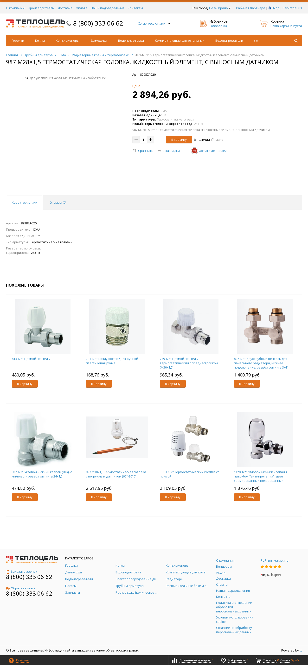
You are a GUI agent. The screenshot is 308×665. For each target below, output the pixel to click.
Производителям (41, 8)
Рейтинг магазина (275, 560)
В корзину (179, 139)
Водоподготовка (131, 40)
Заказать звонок (21, 571)
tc (301, 650)
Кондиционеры (67, 40)
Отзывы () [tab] (58, 202)
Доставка (65, 8)
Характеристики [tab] (24, 202)
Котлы (40, 40)
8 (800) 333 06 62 (98, 23)
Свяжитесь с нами (154, 23)
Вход (275, 8)
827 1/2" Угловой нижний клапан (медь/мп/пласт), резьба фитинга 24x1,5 (42, 474)
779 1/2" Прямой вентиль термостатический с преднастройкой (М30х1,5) (189, 362)
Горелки (18, 40)
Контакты (135, 8)
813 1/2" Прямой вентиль (31, 358)
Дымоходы (98, 40)
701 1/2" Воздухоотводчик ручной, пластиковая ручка (112, 360)
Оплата (81, 8)
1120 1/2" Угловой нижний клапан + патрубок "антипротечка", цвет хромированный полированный (260, 476)
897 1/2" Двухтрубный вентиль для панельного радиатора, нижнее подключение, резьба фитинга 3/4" (261, 362)
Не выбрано (220, 8)
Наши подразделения (107, 8)
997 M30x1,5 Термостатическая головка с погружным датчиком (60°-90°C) (116, 474)
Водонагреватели (229, 40)
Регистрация (292, 8)
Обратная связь (21, 588)
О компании (15, 8)
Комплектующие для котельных (179, 40)
